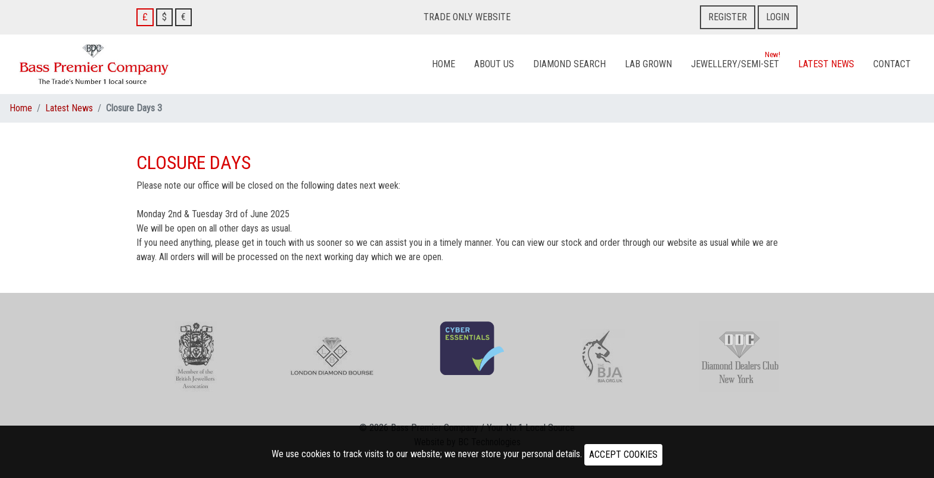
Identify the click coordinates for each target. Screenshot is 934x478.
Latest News (826, 64)
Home (443, 64)
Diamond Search (569, 64)
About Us (494, 64)
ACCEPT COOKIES (623, 454)
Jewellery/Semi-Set (735, 61)
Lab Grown (648, 64)
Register (727, 17)
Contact (892, 64)
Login (777, 17)
